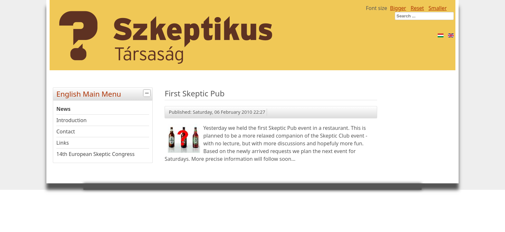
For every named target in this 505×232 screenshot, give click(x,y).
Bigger (398, 8)
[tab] (147, 93)
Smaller (437, 8)
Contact (65, 131)
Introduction (71, 120)
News (63, 108)
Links (62, 142)
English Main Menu (104, 93)
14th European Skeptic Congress (95, 154)
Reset (417, 8)
